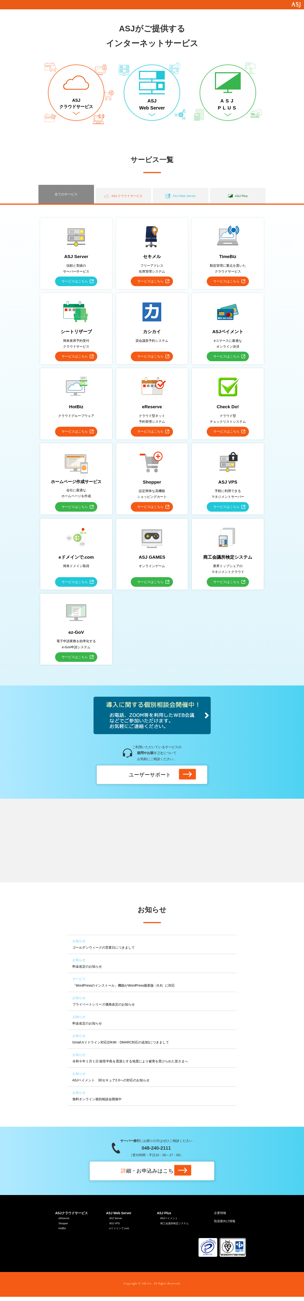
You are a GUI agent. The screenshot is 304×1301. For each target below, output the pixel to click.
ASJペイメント (170, 1221)
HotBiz (63, 1232)
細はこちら (150, 1174)
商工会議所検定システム (175, 1226)
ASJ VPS (115, 1226)
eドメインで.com (120, 1232)
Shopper (64, 1226)
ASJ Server (116, 1221)
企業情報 (220, 1216)
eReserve (65, 1221)
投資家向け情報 (225, 1224)
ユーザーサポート (149, 777)
